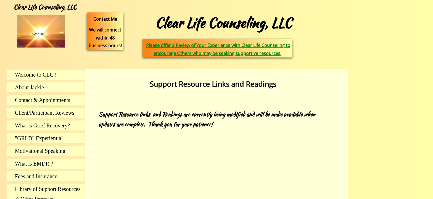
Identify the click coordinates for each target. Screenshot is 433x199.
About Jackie (29, 87)
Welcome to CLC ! (36, 75)
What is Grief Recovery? (42, 125)
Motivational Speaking (40, 151)
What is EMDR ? (34, 164)
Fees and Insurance (36, 176)
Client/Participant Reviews (44, 113)
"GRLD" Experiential (39, 138)
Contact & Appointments (42, 100)
